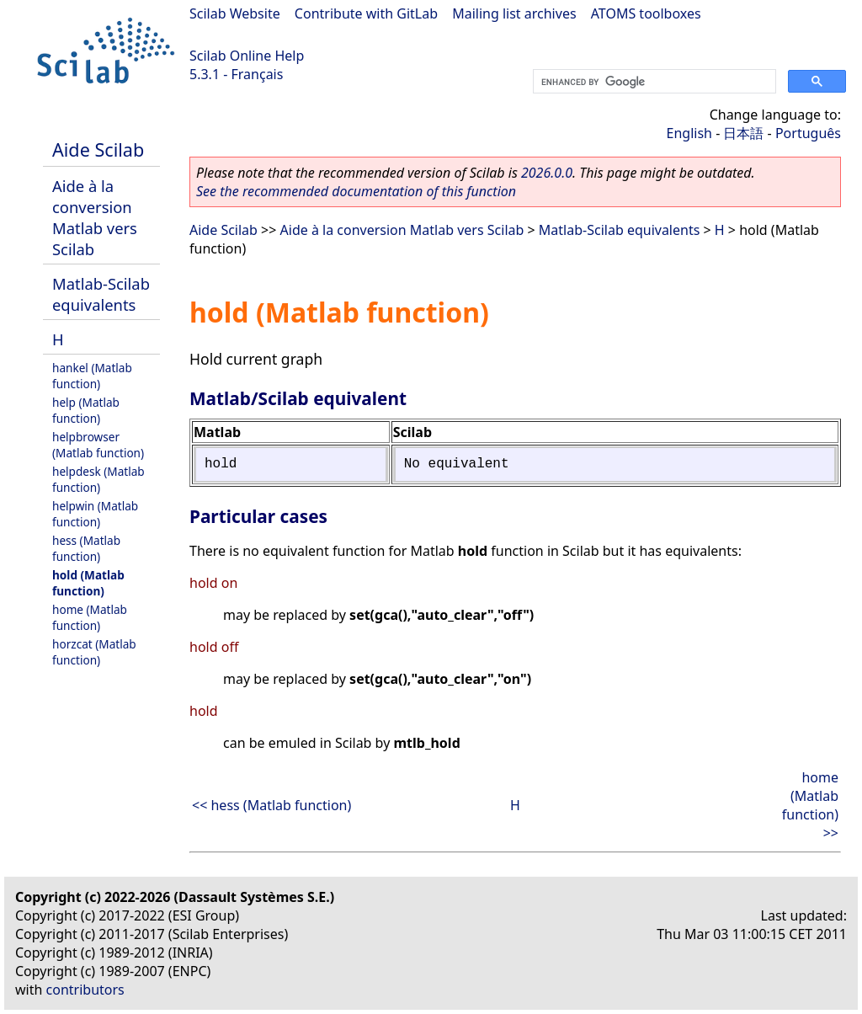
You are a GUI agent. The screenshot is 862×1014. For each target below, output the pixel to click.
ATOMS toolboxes (646, 13)
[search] (652, 81)
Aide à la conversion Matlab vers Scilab (94, 217)
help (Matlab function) (86, 410)
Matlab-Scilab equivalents (101, 294)
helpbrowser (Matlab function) (98, 445)
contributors (85, 989)
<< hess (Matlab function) (271, 805)
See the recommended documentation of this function (356, 191)
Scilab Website (234, 13)
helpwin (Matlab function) (95, 514)
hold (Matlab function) (88, 583)
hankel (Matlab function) (92, 376)
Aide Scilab (98, 149)
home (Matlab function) (89, 617)
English (689, 133)
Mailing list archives (514, 13)
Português (808, 133)
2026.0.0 (546, 172)
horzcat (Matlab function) (94, 652)
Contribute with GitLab (366, 13)
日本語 (743, 133)
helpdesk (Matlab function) (98, 479)
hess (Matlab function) (86, 548)
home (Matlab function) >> (810, 805)
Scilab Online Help (246, 55)
